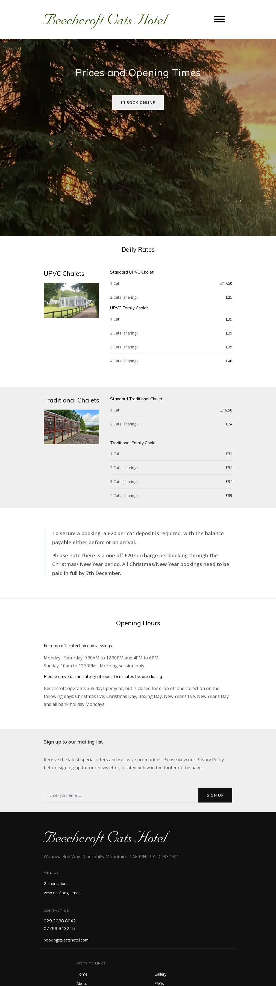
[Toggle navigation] (219, 19)
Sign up (215, 795)
